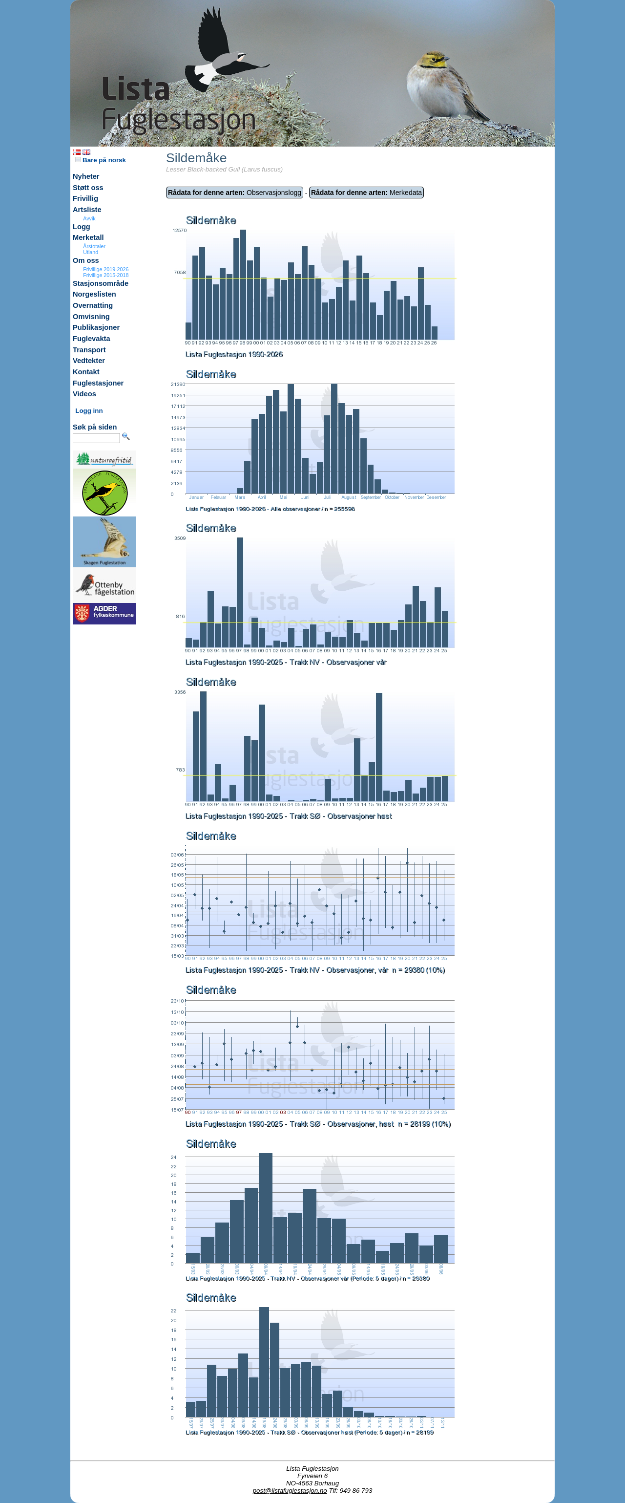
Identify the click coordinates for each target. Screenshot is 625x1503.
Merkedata (366, 192)
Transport (89, 350)
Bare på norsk (100, 160)
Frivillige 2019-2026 (105, 269)
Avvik (89, 218)
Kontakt (86, 372)
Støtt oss (88, 188)
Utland (90, 252)
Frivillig (85, 198)
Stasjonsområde (100, 283)
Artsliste (87, 210)
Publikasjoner (96, 327)
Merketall (88, 237)
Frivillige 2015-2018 (105, 275)
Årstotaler (94, 246)
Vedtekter (89, 361)
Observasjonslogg (234, 192)
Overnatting (93, 305)
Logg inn (89, 410)
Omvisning (91, 317)
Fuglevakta (91, 339)
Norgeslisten (94, 294)
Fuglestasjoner (98, 383)
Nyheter (86, 176)
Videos (84, 394)
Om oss (86, 260)
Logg (81, 227)
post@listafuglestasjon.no (290, 1490)
